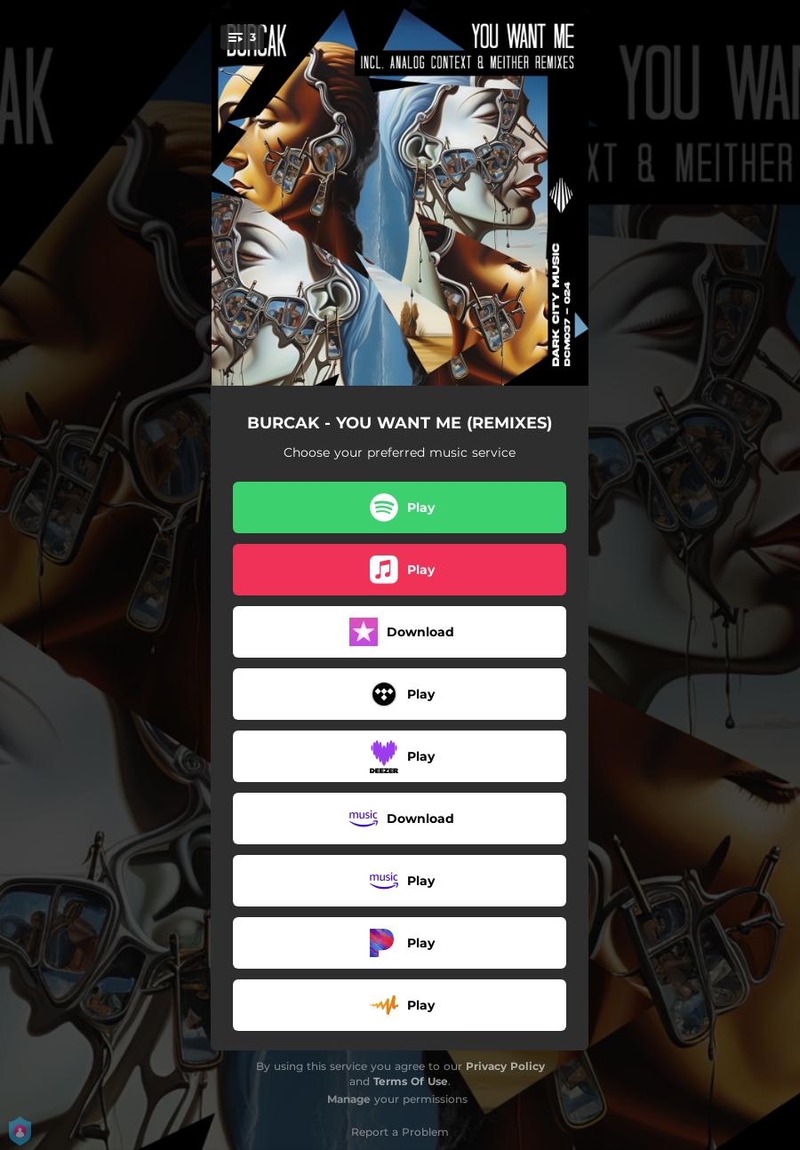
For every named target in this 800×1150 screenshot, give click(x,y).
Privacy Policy (505, 1066)
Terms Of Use (410, 1081)
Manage (349, 1099)
